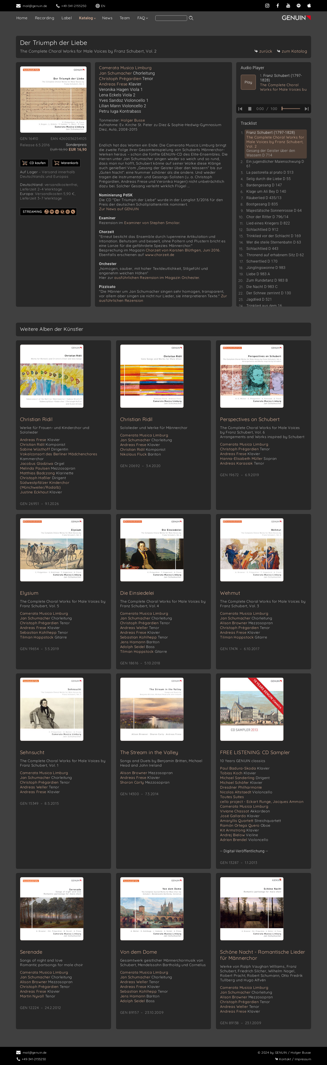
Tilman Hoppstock (43, 637)
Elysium (29, 593)
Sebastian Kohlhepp (44, 632)
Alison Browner (246, 623)
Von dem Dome (138, 952)
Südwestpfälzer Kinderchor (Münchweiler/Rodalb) (44, 485)
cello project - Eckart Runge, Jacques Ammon (261, 801)
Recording (44, 17)
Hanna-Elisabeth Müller (248, 458)
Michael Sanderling (245, 777)
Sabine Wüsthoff (44, 449)
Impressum (293, 1059)
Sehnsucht (32, 752)
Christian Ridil (36, 419)
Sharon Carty (145, 782)
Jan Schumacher (127, 73)
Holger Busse (133, 120)
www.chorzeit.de (160, 254)
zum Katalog (292, 51)
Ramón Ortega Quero (245, 825)
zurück (263, 51)
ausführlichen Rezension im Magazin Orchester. (157, 277)
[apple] (309, 5)
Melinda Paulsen (47, 468)
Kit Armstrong (239, 830)
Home (22, 17)
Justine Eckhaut (41, 492)
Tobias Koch (238, 773)
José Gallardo (240, 816)
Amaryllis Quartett (250, 820)
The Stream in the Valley (149, 752)
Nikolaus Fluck (140, 454)
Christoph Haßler (43, 477)
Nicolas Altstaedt (246, 792)
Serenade (31, 952)
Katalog (86, 18)
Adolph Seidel (137, 646)
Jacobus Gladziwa (42, 463)
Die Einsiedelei (137, 593)
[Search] (171, 18)
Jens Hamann (140, 642)
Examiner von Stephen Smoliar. (152, 222)
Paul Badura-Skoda (245, 768)
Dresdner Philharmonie (241, 787)
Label (67, 17)
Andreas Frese (120, 84)
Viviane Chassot (245, 811)
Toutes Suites (232, 796)
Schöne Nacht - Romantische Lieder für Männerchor (262, 955)
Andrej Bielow (239, 835)
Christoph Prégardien (126, 78)
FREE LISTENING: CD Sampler (255, 752)
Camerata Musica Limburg (125, 67)
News (107, 17)
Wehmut (230, 593)
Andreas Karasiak (242, 463)
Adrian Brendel (244, 839)
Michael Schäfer (241, 782)
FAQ (141, 17)
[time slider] (291, 108)
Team (125, 17)
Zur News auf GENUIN (119, 209)
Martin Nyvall (37, 996)
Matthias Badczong (47, 473)
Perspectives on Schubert (250, 419)
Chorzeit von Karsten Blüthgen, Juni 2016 (183, 250)
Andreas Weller (139, 627)
